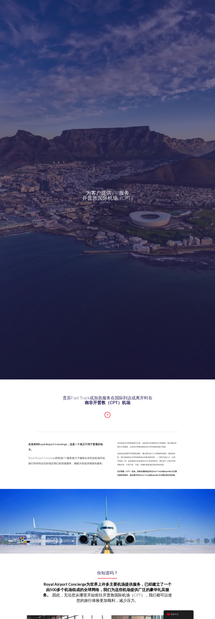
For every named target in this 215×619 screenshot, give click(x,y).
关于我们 (70, 6)
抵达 (53, 6)
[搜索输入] (130, 7)
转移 (60, 6)
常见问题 (90, 6)
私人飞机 (110, 6)
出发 (45, 6)
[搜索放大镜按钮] (144, 7)
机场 (80, 6)
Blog (100, 6)
